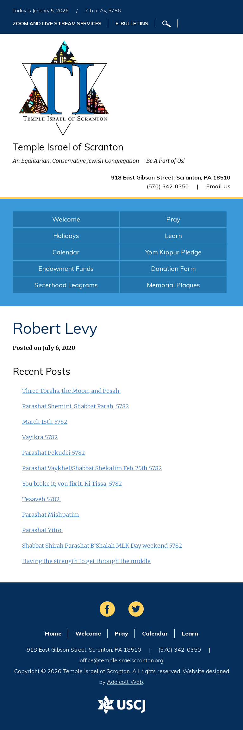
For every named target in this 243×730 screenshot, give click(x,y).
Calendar (66, 252)
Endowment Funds (66, 268)
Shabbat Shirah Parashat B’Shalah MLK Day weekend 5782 (102, 545)
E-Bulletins (131, 23)
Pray (173, 219)
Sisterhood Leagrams (66, 285)
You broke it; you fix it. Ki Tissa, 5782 (72, 483)
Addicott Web (125, 681)
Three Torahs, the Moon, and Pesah (71, 390)
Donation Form (173, 268)
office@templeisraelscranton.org (121, 660)
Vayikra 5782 (40, 437)
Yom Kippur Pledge (173, 252)
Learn (173, 236)
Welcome (66, 219)
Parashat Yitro (42, 530)
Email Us (218, 186)
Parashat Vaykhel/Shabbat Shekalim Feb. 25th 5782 (92, 468)
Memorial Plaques (173, 285)
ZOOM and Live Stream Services (57, 23)
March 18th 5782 (44, 421)
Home (53, 633)
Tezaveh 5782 (41, 499)
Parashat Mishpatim (51, 514)
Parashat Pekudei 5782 (53, 452)
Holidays (66, 236)
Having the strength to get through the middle (86, 561)
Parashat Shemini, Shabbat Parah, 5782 (75, 406)
